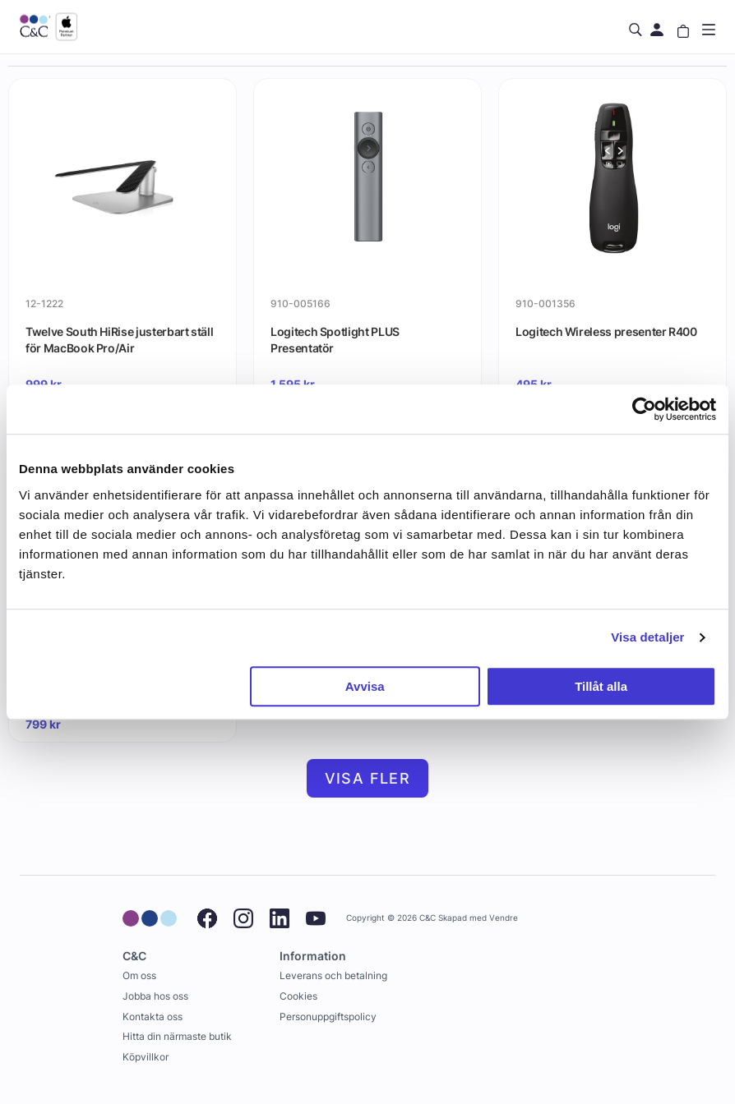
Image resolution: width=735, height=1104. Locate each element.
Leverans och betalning (333, 975)
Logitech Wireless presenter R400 (606, 331)
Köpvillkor (145, 1057)
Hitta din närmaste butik (177, 1036)
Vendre (503, 917)
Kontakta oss (152, 1016)
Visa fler (368, 778)
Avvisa (365, 686)
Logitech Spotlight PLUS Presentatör (335, 339)
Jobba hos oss (155, 996)
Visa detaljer (647, 637)
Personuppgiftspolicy (328, 1016)
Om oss (139, 975)
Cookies (298, 996)
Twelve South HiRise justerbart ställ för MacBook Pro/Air (119, 339)
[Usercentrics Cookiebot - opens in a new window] (644, 409)
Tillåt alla (601, 686)
